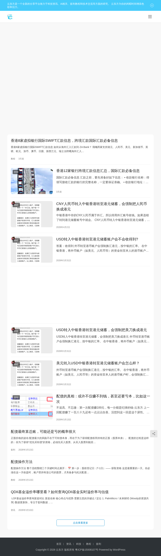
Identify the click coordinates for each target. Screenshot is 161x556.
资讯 (13, 514)
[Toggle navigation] (150, 16)
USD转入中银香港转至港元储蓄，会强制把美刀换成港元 (101, 332)
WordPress (119, 549)
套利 (16, 400)
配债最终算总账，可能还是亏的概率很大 (43, 435)
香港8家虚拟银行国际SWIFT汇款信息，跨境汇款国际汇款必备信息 (64, 141)
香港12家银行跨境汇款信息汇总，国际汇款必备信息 (98, 171)
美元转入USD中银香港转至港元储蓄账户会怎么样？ (98, 366)
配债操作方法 (21, 465)
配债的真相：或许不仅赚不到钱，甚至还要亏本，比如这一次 (103, 402)
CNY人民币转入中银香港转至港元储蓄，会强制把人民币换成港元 (101, 207)
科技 (16, 172)
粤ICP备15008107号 (86, 549)
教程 (13, 159)
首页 (58, 543)
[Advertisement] (80, 51)
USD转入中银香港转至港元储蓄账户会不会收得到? (97, 241)
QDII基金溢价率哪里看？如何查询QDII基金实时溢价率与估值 (60, 496)
